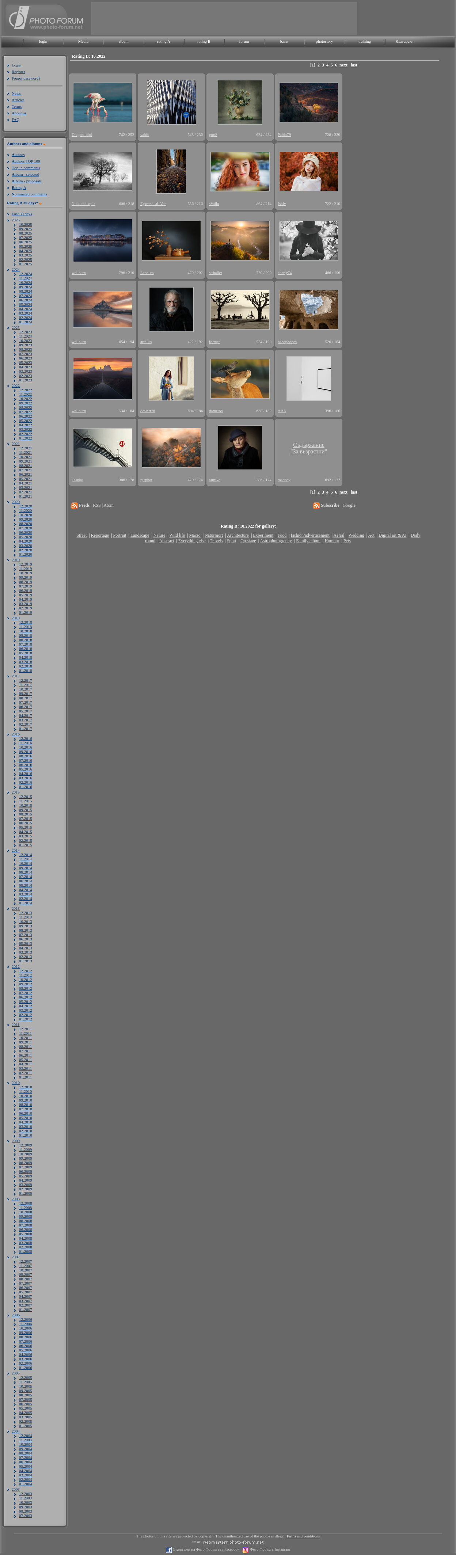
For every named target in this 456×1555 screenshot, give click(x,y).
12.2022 (25, 390)
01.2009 (25, 1193)
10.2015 (25, 805)
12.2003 (25, 1493)
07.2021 (25, 470)
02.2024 (25, 317)
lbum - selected (25, 174)
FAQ (15, 119)
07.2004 (25, 1457)
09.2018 (25, 635)
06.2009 (25, 1171)
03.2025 (25, 255)
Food (282, 535)
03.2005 (25, 1417)
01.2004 (25, 1484)
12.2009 (25, 1145)
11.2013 (25, 917)
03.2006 (25, 1359)
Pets (347, 540)
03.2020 (25, 545)
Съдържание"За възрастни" (308, 448)
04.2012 (25, 1006)
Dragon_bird (82, 134)
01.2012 (25, 1019)
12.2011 (25, 1029)
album (123, 41)
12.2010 (25, 1087)
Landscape (139, 535)
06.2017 (25, 706)
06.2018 (25, 648)
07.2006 (25, 1341)
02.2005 (25, 1421)
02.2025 (25, 259)
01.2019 (25, 612)
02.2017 (25, 724)
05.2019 (25, 595)
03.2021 (25, 487)
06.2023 (25, 358)
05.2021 (25, 478)
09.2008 (25, 1216)
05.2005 (25, 1408)
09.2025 (25, 229)
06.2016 (25, 765)
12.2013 (25, 912)
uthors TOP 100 (26, 161)
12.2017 (25, 680)
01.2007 (25, 1309)
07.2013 (25, 934)
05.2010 (25, 1117)
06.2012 (25, 997)
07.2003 (25, 1515)
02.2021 (25, 492)
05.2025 (25, 246)
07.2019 (25, 586)
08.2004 (25, 1453)
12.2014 (25, 854)
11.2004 (25, 1440)
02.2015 (25, 840)
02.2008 (25, 1247)
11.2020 (25, 510)
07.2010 (25, 1109)
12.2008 (25, 1203)
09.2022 (25, 403)
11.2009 (25, 1149)
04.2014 (25, 889)
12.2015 (25, 796)
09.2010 (25, 1100)
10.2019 (25, 573)
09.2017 (25, 693)
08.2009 (25, 1162)
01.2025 (25, 264)
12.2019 (25, 564)
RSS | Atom (103, 505)
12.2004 (25, 1435)
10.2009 (25, 1154)
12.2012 (25, 971)
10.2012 (25, 979)
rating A (163, 41)
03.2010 (25, 1126)
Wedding (356, 535)
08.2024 (25, 291)
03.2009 (25, 1184)
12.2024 (25, 273)
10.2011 (25, 1037)
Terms (17, 106)
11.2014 (25, 859)
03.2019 (25, 603)
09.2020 (25, 519)
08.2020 (25, 523)
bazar (284, 41)
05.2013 (25, 943)
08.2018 (25, 640)
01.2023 (25, 380)
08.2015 (25, 814)
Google (349, 505)
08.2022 (25, 407)
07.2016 (25, 760)
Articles (18, 100)
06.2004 (25, 1462)
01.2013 (25, 961)
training (364, 41)
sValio (214, 203)
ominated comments (29, 194)
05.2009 (25, 1176)
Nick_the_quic (83, 203)
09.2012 (25, 984)
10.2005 (25, 1386)
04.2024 (25, 309)
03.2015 (25, 836)
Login (16, 65)
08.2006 (25, 1337)
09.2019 (25, 577)
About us (19, 113)
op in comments (26, 168)
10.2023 (25, 340)
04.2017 (25, 715)
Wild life (177, 535)
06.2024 (25, 300)
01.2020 (25, 554)
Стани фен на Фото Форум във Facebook (205, 1549)
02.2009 (25, 1189)
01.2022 (25, 438)
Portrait (119, 535)
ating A (19, 187)
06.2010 (25, 1113)
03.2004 (25, 1475)
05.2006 (25, 1350)
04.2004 (25, 1470)
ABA (282, 410)
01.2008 (25, 1251)
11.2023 (25, 336)
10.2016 (25, 747)
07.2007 (25, 1283)
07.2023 (25, 353)
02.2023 (25, 375)
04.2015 (25, 831)
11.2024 (25, 278)
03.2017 (25, 720)
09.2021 (25, 461)
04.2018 (25, 657)
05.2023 (25, 362)
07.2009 (25, 1167)
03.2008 (25, 1242)
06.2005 (25, 1404)
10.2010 (25, 1096)
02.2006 (25, 1363)
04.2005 (25, 1412)
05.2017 (25, 711)
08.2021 (25, 465)
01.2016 (25, 786)
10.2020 (25, 515)
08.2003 (25, 1511)
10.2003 (25, 1502)
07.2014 (25, 876)
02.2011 (25, 1073)
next (343, 65)
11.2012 (25, 975)
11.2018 (25, 626)
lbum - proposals (27, 181)
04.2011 (25, 1064)
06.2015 (25, 823)
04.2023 (25, 367)
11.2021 (25, 452)
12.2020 (25, 506)
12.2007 (25, 1261)
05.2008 (25, 1234)
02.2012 (25, 1014)
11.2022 (25, 394)
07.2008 (25, 1225)
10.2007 (25, 1270)
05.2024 (25, 304)
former (214, 341)
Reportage (100, 535)
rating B (203, 41)
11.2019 (25, 568)
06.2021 (25, 474)
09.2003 (25, 1507)
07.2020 (25, 528)
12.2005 (25, 1377)
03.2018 (25, 661)
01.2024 (25, 322)
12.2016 (25, 738)
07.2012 (25, 993)
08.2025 (25, 233)
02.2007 (25, 1305)
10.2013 (25, 921)
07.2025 (25, 237)
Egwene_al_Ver (153, 203)
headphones (287, 341)
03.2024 (25, 313)
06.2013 (25, 939)
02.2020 (25, 550)
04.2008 (25, 1238)
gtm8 (213, 134)
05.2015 (25, 827)
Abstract (166, 540)
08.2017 (25, 698)
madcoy (284, 480)
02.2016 (25, 782)
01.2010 (25, 1135)
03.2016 (25, 778)
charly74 (285, 272)
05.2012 (25, 1001)
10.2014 (25, 863)
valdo (144, 134)
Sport (231, 540)
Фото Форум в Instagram (269, 1549)
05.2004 (25, 1466)
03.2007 (25, 1301)
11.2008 (25, 1207)
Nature (159, 535)
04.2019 (25, 599)
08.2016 (25, 756)
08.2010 (25, 1104)
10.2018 (25, 631)
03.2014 (25, 894)
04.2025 (25, 250)
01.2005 (25, 1425)
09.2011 (25, 1042)
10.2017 (25, 689)
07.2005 (25, 1399)
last (354, 65)
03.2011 (25, 1068)
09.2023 (25, 345)
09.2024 (25, 287)
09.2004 (25, 1448)
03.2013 (25, 952)
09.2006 (25, 1332)
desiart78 (147, 410)
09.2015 (25, 809)
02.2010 (25, 1131)
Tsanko (77, 480)
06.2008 (25, 1229)
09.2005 (25, 1390)
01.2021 (25, 496)
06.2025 (25, 242)
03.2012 (25, 1010)
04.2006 (25, 1354)
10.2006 (25, 1328)
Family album (308, 540)
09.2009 (25, 1158)
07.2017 (25, 702)
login (43, 41)
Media (83, 41)
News (16, 93)
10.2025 (25, 224)
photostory (324, 41)
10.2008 (25, 1212)
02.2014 (25, 898)
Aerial (338, 535)
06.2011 (25, 1055)
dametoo (216, 410)
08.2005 (25, 1395)
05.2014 (25, 885)
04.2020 (25, 541)
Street (81, 535)
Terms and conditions (303, 1536)
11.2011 (25, 1033)
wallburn (79, 272)
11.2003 (25, 1498)
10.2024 (25, 282)
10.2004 (25, 1444)
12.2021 (25, 448)
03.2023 (25, 371)
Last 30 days (22, 214)
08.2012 (25, 988)
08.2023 (25, 349)
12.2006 (25, 1319)
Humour (332, 540)
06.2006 (25, 1345)
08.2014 (25, 872)
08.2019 (25, 581)
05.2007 (25, 1292)
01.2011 (25, 1077)
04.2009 (25, 1180)
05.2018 (25, 653)
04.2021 (25, 483)
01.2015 (25, 845)
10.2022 (25, 398)
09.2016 (25, 751)
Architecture (238, 535)
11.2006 (25, 1324)
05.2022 (25, 420)
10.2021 (25, 457)
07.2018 (25, 644)
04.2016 (25, 773)
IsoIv (282, 203)
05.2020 (25, 537)
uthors (18, 154)
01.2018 (25, 670)
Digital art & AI (392, 535)
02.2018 (25, 666)
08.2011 (25, 1046)
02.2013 (25, 956)
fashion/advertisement (310, 535)
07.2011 (25, 1051)
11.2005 (25, 1382)
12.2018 (25, 622)
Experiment (263, 535)
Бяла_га (147, 272)
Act (371, 535)
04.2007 (25, 1296)
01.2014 (25, 903)
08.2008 (25, 1220)
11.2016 (25, 743)
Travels (216, 540)
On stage (248, 540)
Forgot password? (26, 78)
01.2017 (25, 728)
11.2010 (25, 1091)
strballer (215, 272)
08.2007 (25, 1279)
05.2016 (25, 769)
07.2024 (25, 295)
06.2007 (25, 1287)
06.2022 (25, 416)
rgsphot (146, 480)
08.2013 (25, 930)
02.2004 (25, 1479)
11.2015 (25, 801)
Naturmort (214, 535)
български (405, 41)
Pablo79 (284, 134)
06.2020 (25, 532)
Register (18, 71)
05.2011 (25, 1059)
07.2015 (25, 818)
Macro (194, 535)
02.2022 (25, 433)
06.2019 (25, 590)
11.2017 (25, 685)
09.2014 (25, 868)
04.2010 (25, 1122)
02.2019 (25, 608)
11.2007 (25, 1265)
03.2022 (25, 429)
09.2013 (25, 926)
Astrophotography (276, 540)
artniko (146, 341)
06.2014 (25, 881)
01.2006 (25, 1367)
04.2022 (25, 425)
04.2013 (25, 948)
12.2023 (25, 332)
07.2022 (25, 412)
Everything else (192, 540)
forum (244, 41)
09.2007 (25, 1274)
